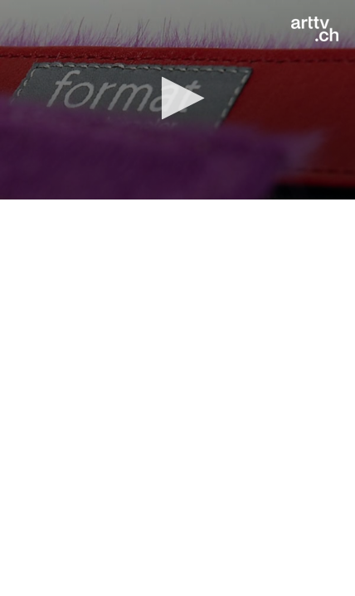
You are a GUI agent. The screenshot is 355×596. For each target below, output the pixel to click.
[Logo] (314, 29)
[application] (177, 99)
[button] (178, 98)
